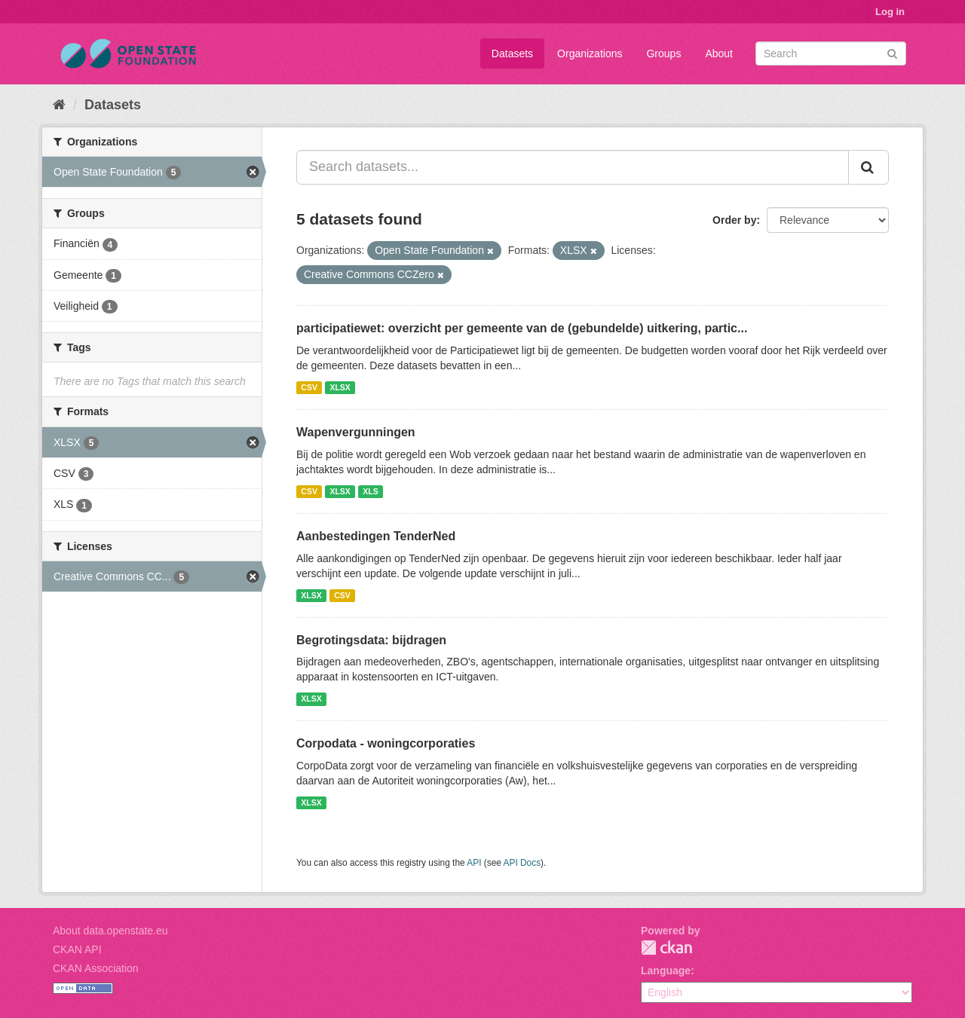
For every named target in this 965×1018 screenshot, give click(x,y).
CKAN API (77, 949)
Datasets (512, 53)
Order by (734, 220)
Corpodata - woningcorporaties (385, 743)
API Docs (522, 863)
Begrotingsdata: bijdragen (371, 640)
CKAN (666, 947)
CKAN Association (96, 968)
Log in (890, 11)
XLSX (339, 387)
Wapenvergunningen (355, 432)
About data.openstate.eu (110, 931)
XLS (370, 491)
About (719, 53)
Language (666, 971)
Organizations (589, 53)
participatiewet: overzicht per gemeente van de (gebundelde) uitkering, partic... (521, 328)
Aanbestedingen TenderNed (375, 536)
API (474, 863)
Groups (663, 53)
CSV (309, 387)
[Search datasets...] (572, 167)
